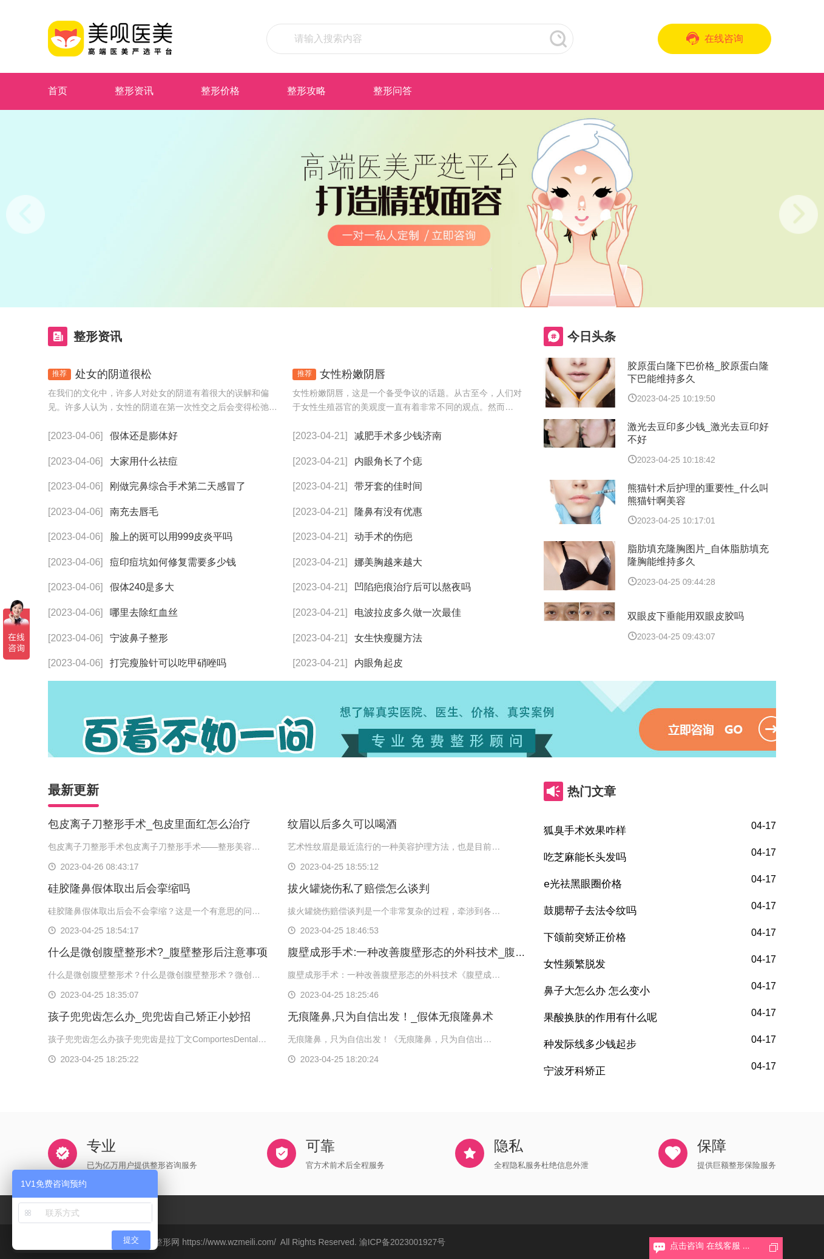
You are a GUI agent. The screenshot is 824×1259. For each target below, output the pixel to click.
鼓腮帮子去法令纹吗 (590, 910)
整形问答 (392, 91)
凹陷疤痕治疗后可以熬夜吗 (412, 587)
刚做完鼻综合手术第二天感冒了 (178, 486)
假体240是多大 (142, 587)
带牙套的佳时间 (388, 486)
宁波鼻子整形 (139, 638)
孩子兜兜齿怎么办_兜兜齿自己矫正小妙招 (149, 1017)
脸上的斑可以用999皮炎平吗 (171, 536)
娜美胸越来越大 (388, 562)
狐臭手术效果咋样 (585, 830)
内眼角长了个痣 (388, 461)
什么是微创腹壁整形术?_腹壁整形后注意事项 (158, 952)
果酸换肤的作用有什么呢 (600, 1017)
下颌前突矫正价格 (585, 937)
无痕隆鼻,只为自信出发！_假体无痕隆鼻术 (390, 1017)
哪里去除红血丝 (144, 612)
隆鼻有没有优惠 (388, 512)
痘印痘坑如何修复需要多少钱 (173, 562)
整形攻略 (306, 91)
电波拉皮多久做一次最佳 (407, 612)
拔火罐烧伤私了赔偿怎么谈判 (359, 888)
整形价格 (220, 91)
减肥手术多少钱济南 (398, 436)
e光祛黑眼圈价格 (583, 884)
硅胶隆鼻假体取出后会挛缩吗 (119, 888)
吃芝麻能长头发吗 (585, 857)
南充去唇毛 (134, 512)
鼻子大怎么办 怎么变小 (597, 990)
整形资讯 (134, 91)
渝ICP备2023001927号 (402, 1242)
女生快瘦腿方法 (388, 638)
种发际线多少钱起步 (590, 1044)
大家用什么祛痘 (144, 461)
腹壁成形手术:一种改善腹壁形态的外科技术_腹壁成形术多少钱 (440, 952)
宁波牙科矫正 (575, 1071)
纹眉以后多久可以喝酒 (342, 824)
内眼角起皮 (378, 663)
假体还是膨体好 (144, 436)
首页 (57, 91)
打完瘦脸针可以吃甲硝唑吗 (168, 663)
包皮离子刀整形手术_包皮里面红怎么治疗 (149, 824)
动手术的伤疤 (383, 536)
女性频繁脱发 (575, 964)
